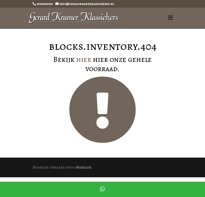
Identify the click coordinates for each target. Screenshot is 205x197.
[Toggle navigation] (170, 18)
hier (83, 59)
